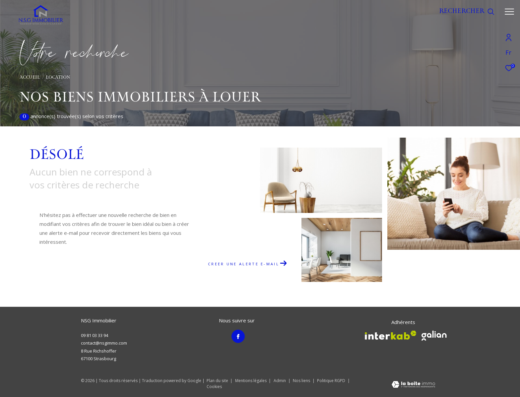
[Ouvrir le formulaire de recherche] (466, 12)
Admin (280, 380)
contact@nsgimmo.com (104, 343)
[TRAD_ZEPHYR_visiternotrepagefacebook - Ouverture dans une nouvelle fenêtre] (238, 336)
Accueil (30, 78)
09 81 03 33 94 (94, 335)
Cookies (214, 386)
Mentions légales (251, 380)
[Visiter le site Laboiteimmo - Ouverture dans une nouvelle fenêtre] (413, 385)
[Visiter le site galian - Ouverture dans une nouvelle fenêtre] (434, 336)
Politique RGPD (331, 380)
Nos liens (302, 380)
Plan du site (218, 380)
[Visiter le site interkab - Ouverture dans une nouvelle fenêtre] (391, 335)
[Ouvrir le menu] (509, 11)
